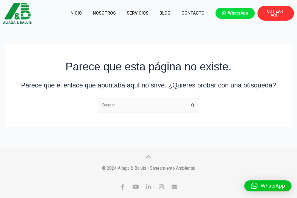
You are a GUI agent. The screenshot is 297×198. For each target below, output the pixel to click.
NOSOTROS (104, 13)
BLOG (164, 13)
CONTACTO (192, 13)
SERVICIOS (137, 13)
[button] (268, 185)
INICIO (75, 13)
